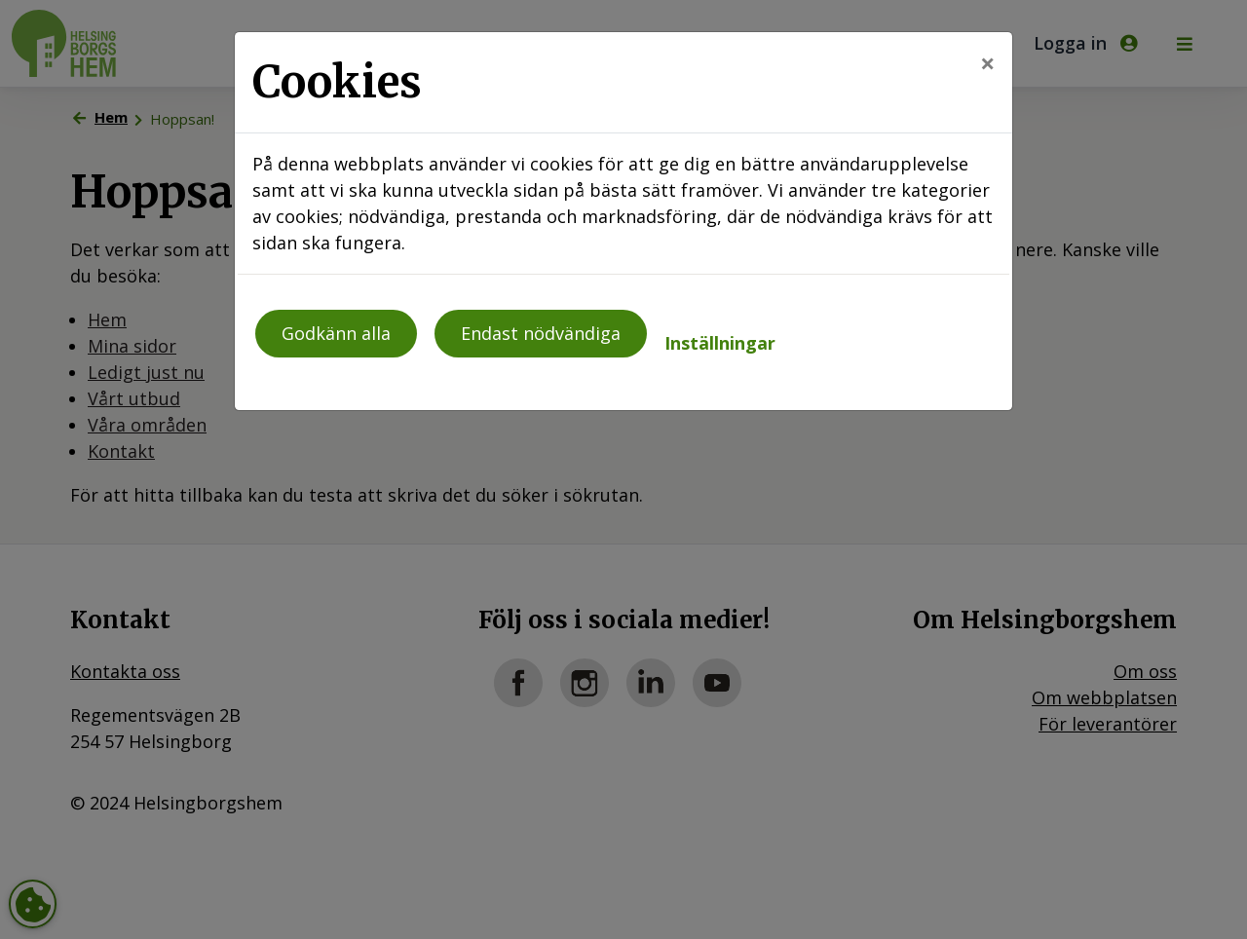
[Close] (987, 63)
